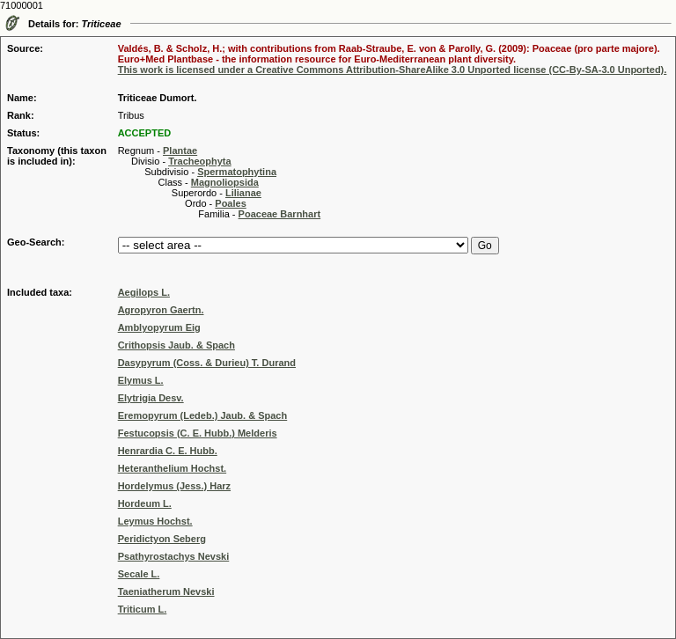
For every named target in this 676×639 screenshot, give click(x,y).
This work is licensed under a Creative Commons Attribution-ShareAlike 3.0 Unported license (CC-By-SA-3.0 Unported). (392, 69)
